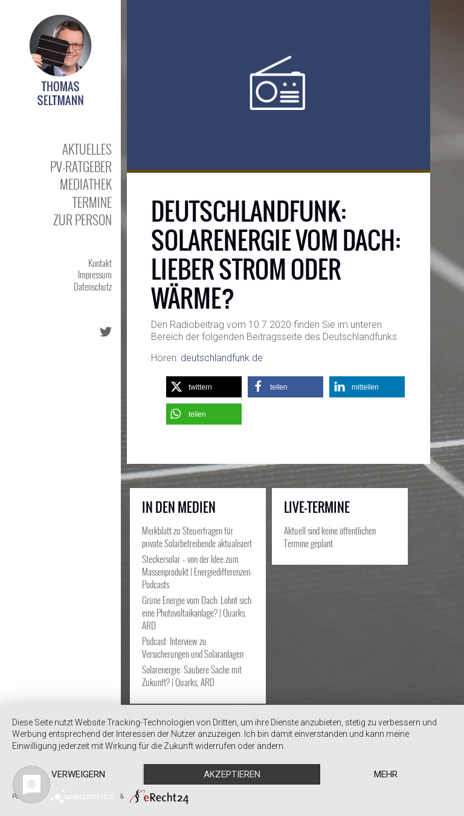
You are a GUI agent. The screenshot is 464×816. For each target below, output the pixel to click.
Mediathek (86, 184)
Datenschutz (93, 286)
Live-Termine (317, 507)
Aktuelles (87, 149)
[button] (204, 386)
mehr (386, 774)
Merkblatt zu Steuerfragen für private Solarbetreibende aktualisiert (197, 537)
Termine (92, 202)
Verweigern (78, 774)
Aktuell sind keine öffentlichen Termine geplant (330, 537)
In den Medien (179, 507)
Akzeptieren (232, 774)
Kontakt (100, 262)
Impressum (95, 274)
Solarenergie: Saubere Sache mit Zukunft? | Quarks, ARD (192, 676)
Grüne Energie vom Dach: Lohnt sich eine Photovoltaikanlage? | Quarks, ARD (196, 612)
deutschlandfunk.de (222, 358)
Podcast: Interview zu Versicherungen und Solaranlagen (192, 647)
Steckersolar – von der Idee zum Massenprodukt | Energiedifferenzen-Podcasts (197, 571)
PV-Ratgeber (81, 166)
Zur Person (82, 219)
